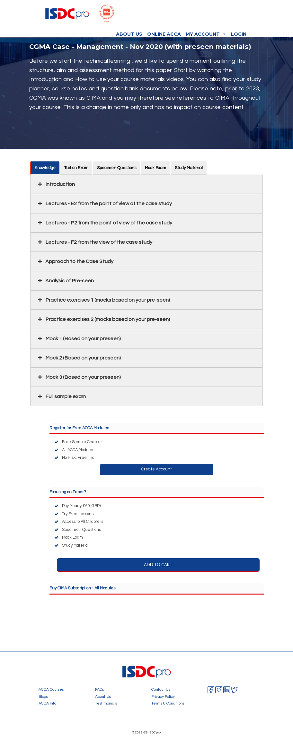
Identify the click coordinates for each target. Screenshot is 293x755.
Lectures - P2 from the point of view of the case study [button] (104, 223)
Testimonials (106, 703)
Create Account (156, 469)
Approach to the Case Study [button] (75, 261)
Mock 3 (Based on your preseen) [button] (79, 377)
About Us (129, 34)
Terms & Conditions (167, 703)
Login (238, 34)
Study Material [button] (189, 168)
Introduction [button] (56, 184)
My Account (206, 34)
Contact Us (160, 689)
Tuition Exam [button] (77, 168)
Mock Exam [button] (155, 168)
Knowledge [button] (45, 168)
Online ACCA (164, 34)
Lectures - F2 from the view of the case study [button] (94, 242)
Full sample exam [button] (61, 396)
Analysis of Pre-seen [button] (65, 280)
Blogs (43, 696)
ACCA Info (47, 703)
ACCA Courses (51, 689)
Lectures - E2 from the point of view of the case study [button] (104, 203)
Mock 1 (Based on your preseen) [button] (79, 338)
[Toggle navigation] (248, 15)
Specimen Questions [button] (117, 168)
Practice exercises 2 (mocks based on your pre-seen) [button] (103, 319)
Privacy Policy (163, 696)
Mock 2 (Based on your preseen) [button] (79, 358)
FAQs (99, 689)
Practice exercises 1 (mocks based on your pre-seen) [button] (103, 300)
